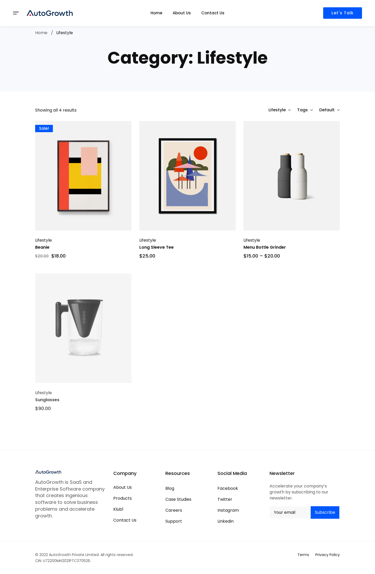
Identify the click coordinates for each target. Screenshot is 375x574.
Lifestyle (43, 241)
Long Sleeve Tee (156, 248)
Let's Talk (343, 13)
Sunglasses (47, 405)
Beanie (42, 248)
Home (41, 33)
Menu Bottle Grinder (264, 248)
